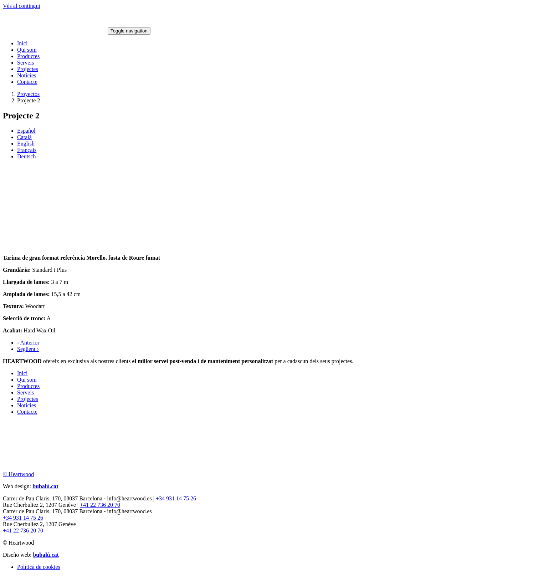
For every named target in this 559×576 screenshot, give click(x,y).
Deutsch (26, 156)
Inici (22, 43)
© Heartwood (18, 474)
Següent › (28, 349)
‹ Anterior (28, 343)
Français (26, 150)
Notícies (26, 75)
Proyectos (28, 94)
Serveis (25, 63)
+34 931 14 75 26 (176, 498)
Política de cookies (38, 567)
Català (24, 137)
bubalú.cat (45, 486)
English (26, 144)
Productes (28, 56)
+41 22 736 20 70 (100, 505)
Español (26, 131)
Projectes (27, 69)
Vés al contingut (21, 6)
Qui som (27, 50)
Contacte (27, 82)
